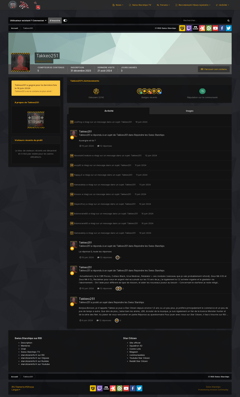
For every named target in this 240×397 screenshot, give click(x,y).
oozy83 (77, 165)
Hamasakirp (80, 184)
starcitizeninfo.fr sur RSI (32, 355)
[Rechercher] (193, 20)
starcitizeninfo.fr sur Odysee (35, 358)
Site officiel (135, 342)
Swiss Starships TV (141, 8)
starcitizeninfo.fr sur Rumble (35, 361)
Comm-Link (135, 349)
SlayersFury (80, 204)
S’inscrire (55, 20)
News (118, 8)
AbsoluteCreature (83, 155)
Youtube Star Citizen (140, 358)
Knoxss (77, 194)
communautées (137, 355)
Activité (223, 8)
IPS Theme (17, 387)
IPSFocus (29, 387)
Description (26, 342)
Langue (16, 389)
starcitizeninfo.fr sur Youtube (35, 364)
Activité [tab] (108, 110)
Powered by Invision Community (213, 389)
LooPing (78, 122)
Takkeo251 (126, 122)
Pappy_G (78, 175)
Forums (164, 8)
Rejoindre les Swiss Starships (149, 135)
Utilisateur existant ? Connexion (28, 20)
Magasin (134, 352)
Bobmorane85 (81, 213)
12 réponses (104, 146)
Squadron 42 (136, 345)
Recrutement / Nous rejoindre (193, 8)
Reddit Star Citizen (139, 361)
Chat (23, 349)
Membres (25, 345)
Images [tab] (189, 110)
